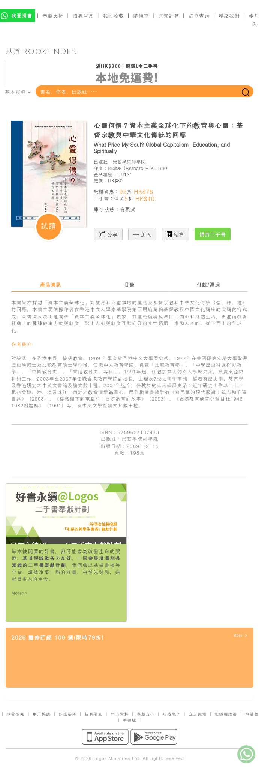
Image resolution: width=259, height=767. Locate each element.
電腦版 (252, 714)
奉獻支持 (52, 15)
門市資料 (120, 714)
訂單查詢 (199, 15)
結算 (175, 234)
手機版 (129, 720)
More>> (20, 593)
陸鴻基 (115, 168)
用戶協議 (42, 714)
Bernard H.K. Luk (145, 168)
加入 (142, 234)
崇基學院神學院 (128, 161)
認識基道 (67, 714)
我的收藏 (113, 15)
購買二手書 (212, 234)
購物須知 (16, 714)
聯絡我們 (229, 15)
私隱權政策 (226, 714)
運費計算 (168, 15)
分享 (108, 234)
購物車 (141, 15)
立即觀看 (198, 714)
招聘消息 (83, 15)
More (240, 635)
